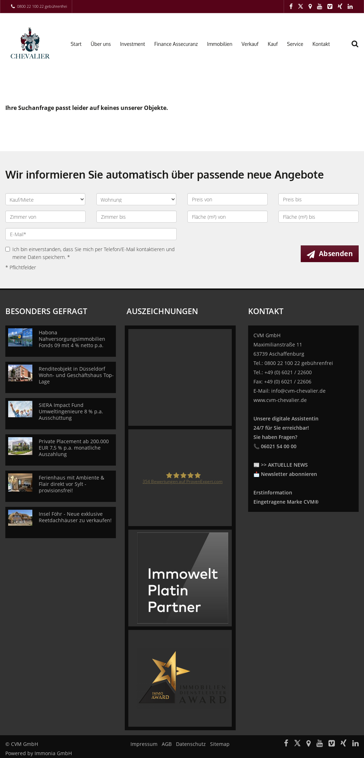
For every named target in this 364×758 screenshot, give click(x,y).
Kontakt (321, 44)
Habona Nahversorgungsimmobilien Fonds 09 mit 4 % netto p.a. (72, 339)
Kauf (273, 44)
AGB (167, 744)
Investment (132, 44)
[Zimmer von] (45, 217)
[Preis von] (227, 199)
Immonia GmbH (53, 753)
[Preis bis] (318, 199)
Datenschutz (191, 744)
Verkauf (250, 44)
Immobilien (219, 44)
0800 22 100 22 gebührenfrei (42, 6)
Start (76, 44)
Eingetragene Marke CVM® (286, 501)
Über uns (101, 44)
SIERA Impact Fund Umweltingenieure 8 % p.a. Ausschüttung (71, 411)
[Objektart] (136, 199)
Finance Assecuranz (176, 44)
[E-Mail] (91, 234)
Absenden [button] (336, 253)
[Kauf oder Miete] (45, 199)
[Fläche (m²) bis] (318, 217)
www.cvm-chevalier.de (280, 400)
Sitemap (220, 744)
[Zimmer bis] (136, 217)
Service (295, 44)
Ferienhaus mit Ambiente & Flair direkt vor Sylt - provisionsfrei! (71, 484)
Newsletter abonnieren (289, 474)
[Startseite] (30, 43)
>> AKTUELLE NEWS (284, 464)
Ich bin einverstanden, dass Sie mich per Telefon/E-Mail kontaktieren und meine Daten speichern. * (90, 253)
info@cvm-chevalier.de (298, 390)
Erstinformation (272, 492)
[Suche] (358, 48)
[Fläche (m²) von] (227, 217)
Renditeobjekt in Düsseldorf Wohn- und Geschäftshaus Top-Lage (76, 375)
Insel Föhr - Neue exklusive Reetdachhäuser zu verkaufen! (75, 517)
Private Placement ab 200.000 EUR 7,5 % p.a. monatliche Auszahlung (74, 447)
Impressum (143, 744)
